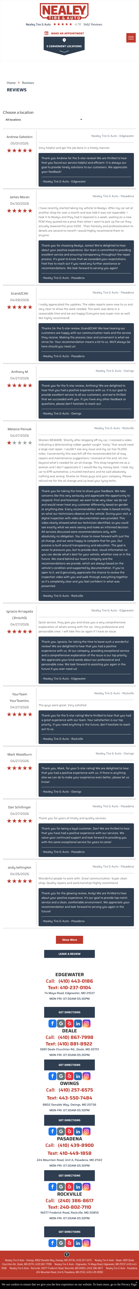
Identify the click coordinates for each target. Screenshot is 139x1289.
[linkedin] (78, 1024)
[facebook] (52, 1024)
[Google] (61, 1024)
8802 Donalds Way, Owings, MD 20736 (69, 1104)
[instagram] (86, 1024)
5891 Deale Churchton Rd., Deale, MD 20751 (69, 1049)
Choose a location (18, 112)
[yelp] (69, 1024)
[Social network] (61, 1076)
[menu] (131, 37)
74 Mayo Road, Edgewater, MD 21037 (69, 993)
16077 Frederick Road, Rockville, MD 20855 (69, 1212)
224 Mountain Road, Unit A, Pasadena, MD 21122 (69, 1160)
